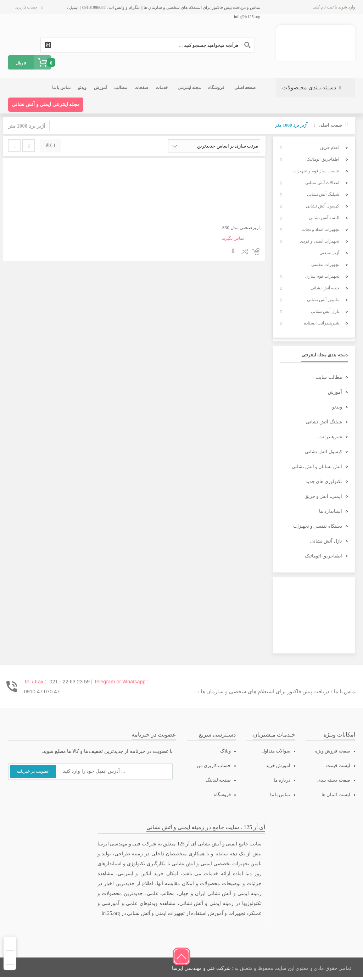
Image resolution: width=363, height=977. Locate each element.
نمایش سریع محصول (233, 251)
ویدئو (337, 407)
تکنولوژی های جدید (324, 481)
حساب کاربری (26, 7)
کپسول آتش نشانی (323, 451)
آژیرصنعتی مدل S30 (241, 227)
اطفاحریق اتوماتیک (323, 556)
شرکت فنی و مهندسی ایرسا (201, 968)
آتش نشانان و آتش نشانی (317, 466)
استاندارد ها (330, 511)
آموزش (335, 392)
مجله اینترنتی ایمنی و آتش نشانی (46, 104)
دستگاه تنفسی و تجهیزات (317, 526)
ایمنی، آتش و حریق (323, 496)
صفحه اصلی (330, 125)
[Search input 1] (148, 45)
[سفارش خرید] (214, 145)
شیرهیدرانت (330, 436)
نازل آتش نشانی (326, 541)
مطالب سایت (328, 377)
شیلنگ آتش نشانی (324, 421)
